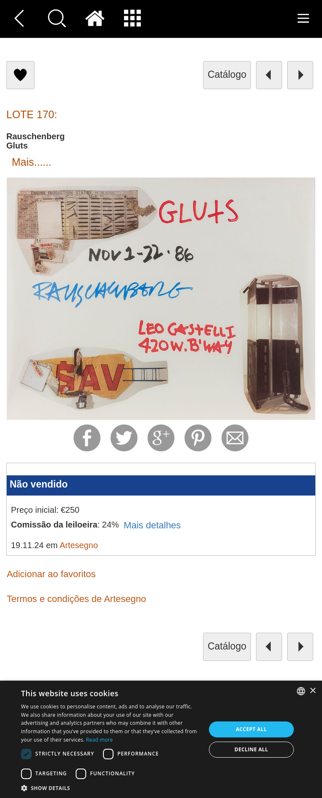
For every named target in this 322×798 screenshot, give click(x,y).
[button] (110, 788)
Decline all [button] (251, 749)
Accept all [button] (251, 729)
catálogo (227, 74)
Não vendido (39, 484)
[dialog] (161, 739)
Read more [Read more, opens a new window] (99, 739)
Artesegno (79, 545)
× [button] (312, 691)
